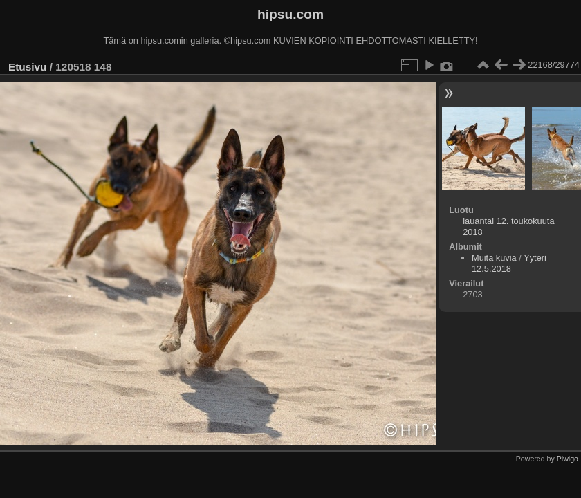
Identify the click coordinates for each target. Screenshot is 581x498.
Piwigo (567, 458)
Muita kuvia (494, 257)
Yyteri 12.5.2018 (509, 263)
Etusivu (27, 67)
